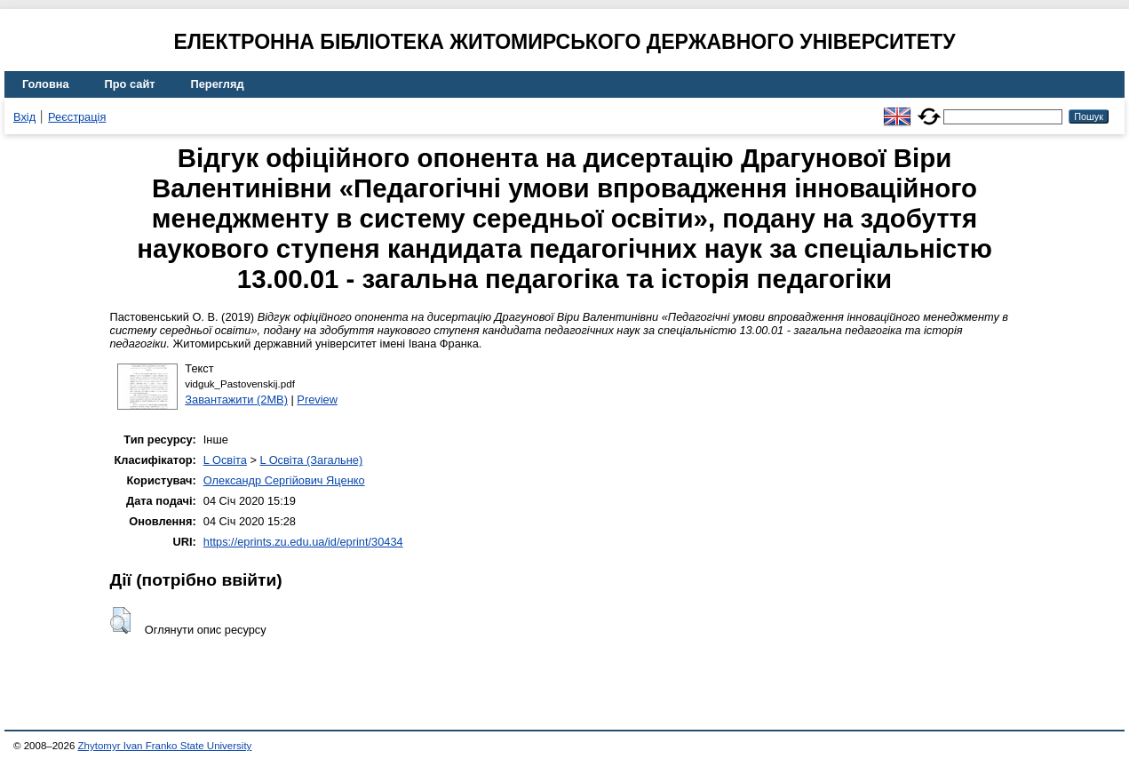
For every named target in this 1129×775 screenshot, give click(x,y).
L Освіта (225, 460)
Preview (317, 399)
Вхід (24, 117)
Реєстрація (77, 117)
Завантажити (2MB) (236, 399)
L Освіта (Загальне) (310, 460)
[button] (120, 620)
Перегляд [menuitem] (217, 84)
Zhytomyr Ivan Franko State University (165, 745)
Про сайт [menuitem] (130, 84)
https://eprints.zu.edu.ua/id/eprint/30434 (303, 541)
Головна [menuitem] (45, 84)
